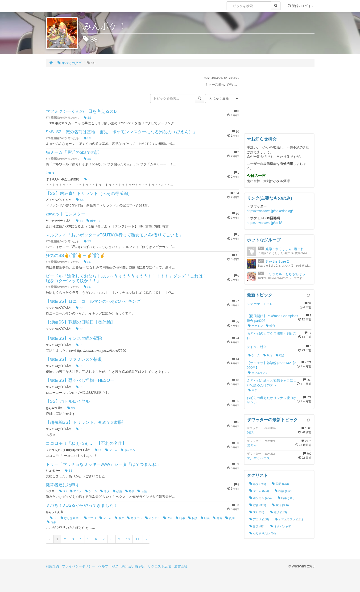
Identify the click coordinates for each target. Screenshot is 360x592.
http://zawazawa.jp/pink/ (264, 223)
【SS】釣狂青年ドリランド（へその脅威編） (89, 193)
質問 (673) (280, 484)
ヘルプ (103, 566)
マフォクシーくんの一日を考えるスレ (82, 111)
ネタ (104, 491)
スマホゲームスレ (260, 304)
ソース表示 (214, 84)
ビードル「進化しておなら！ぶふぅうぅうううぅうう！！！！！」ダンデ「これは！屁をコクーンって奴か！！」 (126, 278)
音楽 (142, 491)
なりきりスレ (71, 518)
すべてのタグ (70, 63)
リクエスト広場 (159, 566)
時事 (129, 491)
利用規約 (52, 566)
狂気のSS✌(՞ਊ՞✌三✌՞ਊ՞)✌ (75, 255)
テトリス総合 (257, 347)
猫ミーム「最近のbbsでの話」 (74, 152)
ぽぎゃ (252, 445)
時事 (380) (286, 498)
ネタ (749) (257, 484)
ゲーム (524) (259, 491)
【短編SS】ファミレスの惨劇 (74, 359)
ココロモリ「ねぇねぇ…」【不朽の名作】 (86, 443)
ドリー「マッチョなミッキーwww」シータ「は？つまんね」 (103, 464)
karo (50, 173)
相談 (192, 518)
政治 (117, 491)
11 (137, 539)
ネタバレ (134, 518)
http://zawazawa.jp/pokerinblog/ (270, 211)
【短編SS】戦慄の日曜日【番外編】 (80, 322)
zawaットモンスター (65, 214)
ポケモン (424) (260, 498)
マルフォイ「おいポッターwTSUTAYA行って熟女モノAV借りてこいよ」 (114, 235)
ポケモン (94, 221)
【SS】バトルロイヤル (68, 401)
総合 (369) (257, 505)
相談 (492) (283, 491)
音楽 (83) (257, 526)
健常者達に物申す (63, 485)
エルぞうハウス (258, 458)
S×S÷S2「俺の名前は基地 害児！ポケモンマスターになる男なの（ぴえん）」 (121, 132)
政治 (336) (280, 505)
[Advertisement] (279, 101)
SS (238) (256, 512)
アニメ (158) (259, 519)
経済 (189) (278, 512)
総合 (217, 518)
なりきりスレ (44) (262, 533)
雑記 (250, 433)
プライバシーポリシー (78, 566)
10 (128, 539)
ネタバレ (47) (280, 526)
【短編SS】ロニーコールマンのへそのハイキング (93, 301)
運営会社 (180, 566)
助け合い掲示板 (133, 566)
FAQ (115, 566)
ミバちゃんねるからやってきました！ (82, 505)
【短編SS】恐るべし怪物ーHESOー (80, 380)
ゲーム (111, 450)
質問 (230, 518)
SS (87, 117)
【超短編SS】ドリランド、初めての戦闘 (85, 422)
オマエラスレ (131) (289, 519)
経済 (205, 518)
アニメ (76, 491)
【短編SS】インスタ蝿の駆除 (74, 338)
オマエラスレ (258, 372)
